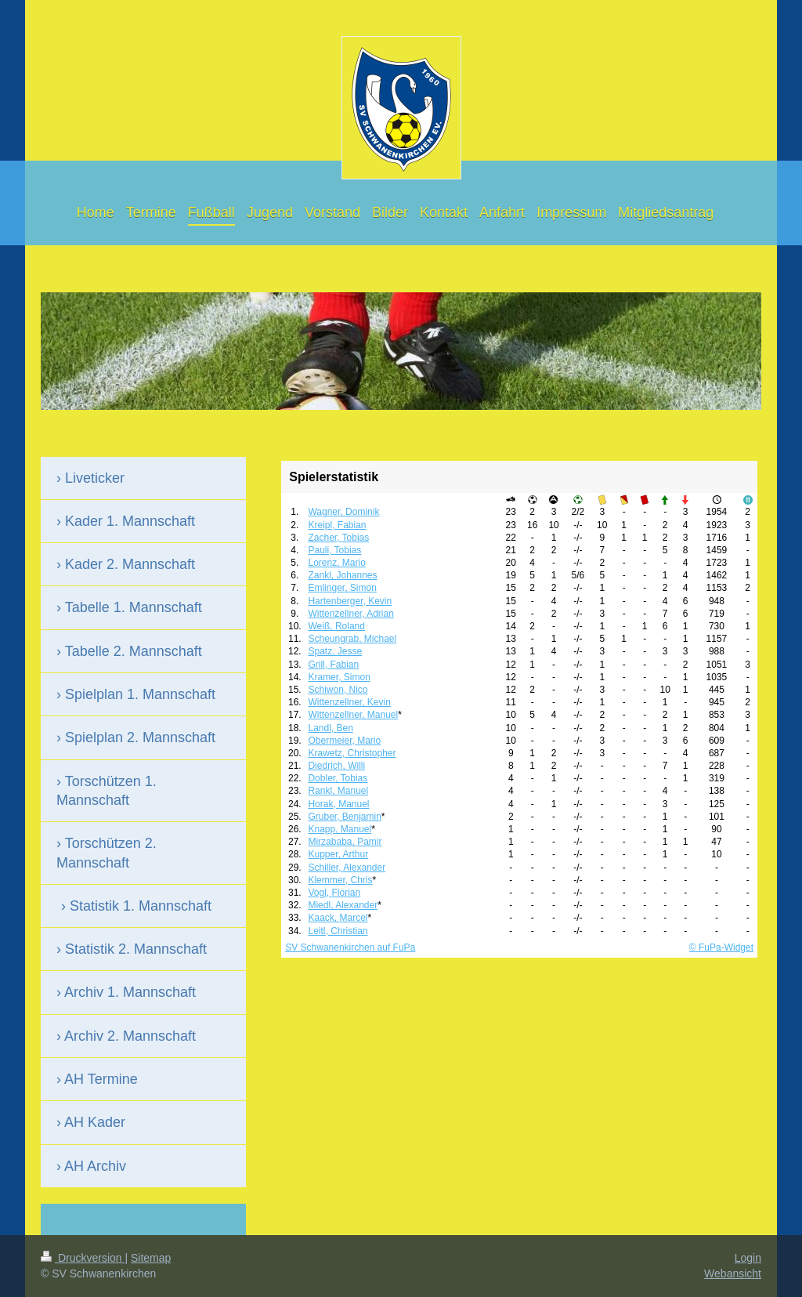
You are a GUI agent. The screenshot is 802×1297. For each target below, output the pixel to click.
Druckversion (83, 1258)
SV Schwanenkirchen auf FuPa (350, 947)
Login (748, 1258)
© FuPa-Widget (721, 947)
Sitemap (151, 1258)
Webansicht (732, 1273)
